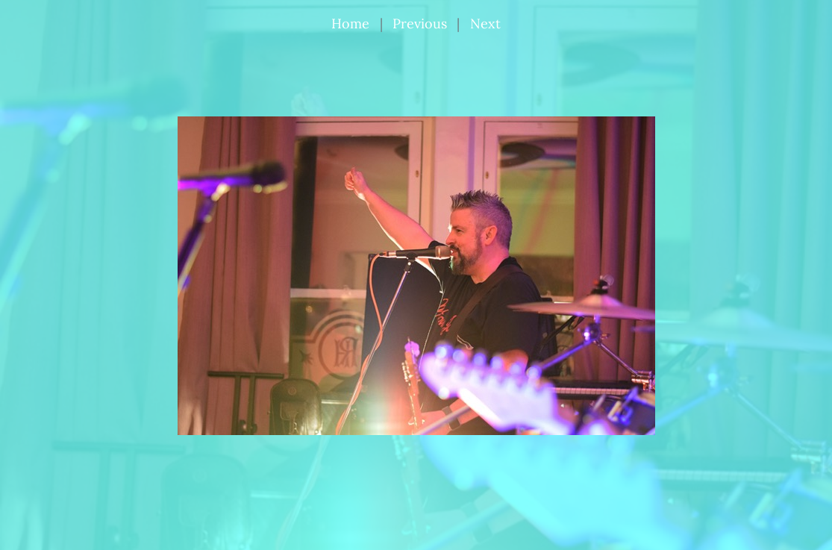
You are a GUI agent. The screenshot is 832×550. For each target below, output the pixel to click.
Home (350, 23)
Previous (419, 23)
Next (485, 23)
